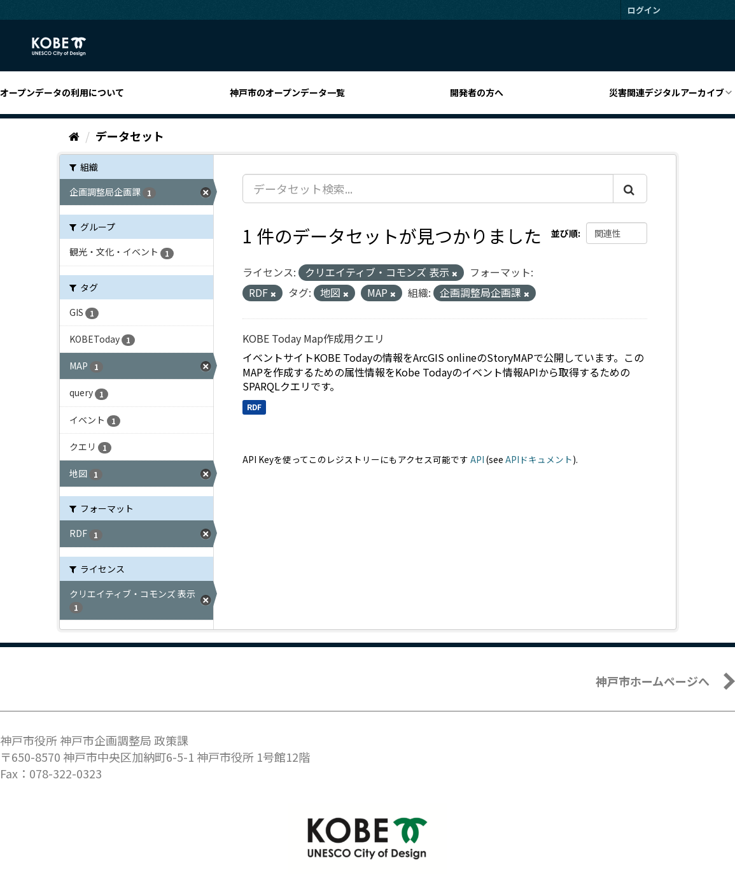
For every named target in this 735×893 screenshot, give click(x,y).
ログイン (644, 10)
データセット (129, 135)
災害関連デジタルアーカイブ (666, 92)
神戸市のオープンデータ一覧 (287, 92)
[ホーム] (74, 135)
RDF (254, 406)
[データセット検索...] (427, 188)
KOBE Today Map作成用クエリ (313, 338)
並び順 (564, 233)
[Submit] (630, 188)
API (477, 459)
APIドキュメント (539, 459)
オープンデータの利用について (62, 92)
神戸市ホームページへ (653, 681)
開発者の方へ (476, 92)
